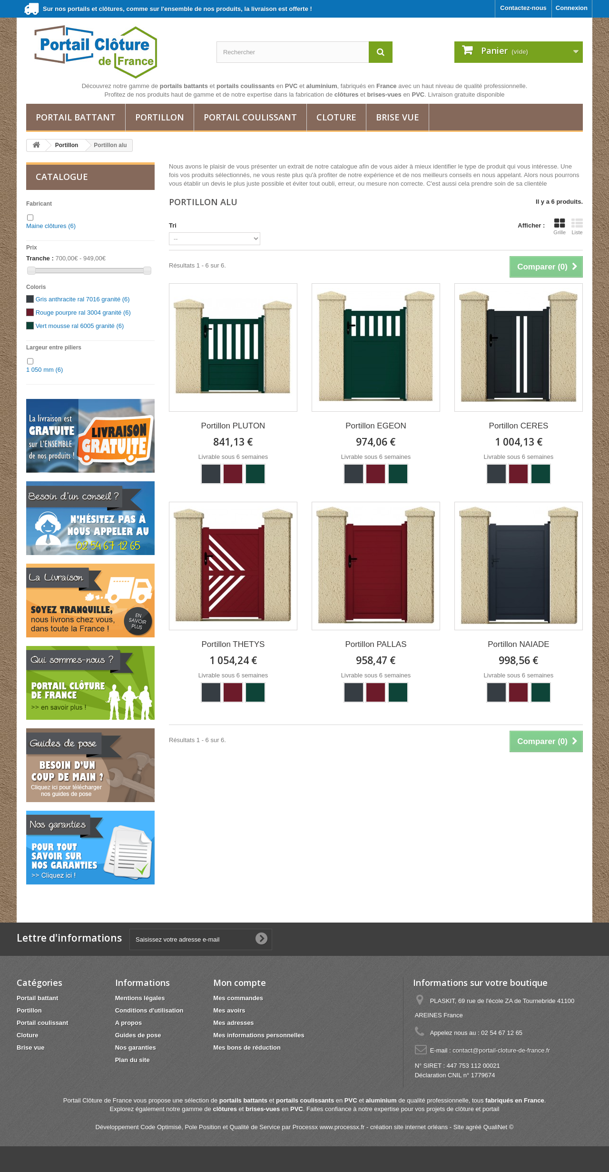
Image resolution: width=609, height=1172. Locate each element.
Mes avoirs (229, 1010)
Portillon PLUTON (233, 425)
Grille (559, 226)
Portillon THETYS (233, 644)
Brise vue (397, 117)
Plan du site (132, 1059)
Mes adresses (233, 1022)
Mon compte (239, 982)
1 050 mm (44, 369)
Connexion (572, 7)
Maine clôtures (51, 225)
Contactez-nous (523, 7)
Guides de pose (138, 1035)
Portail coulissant (250, 117)
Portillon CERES (519, 425)
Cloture (336, 117)
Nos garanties (135, 1047)
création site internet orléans (409, 1127)
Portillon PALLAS (375, 644)
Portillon (159, 117)
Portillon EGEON (375, 425)
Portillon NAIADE (518, 644)
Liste (577, 226)
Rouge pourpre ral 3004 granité (83, 312)
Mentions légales (140, 998)
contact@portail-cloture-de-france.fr (501, 1050)
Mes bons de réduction (247, 1047)
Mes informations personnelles (258, 1035)
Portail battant (76, 117)
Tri (173, 225)
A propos (128, 1022)
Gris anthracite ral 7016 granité (83, 299)
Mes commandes (238, 998)
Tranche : (40, 258)
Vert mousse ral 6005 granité (80, 325)
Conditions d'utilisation (149, 1010)
